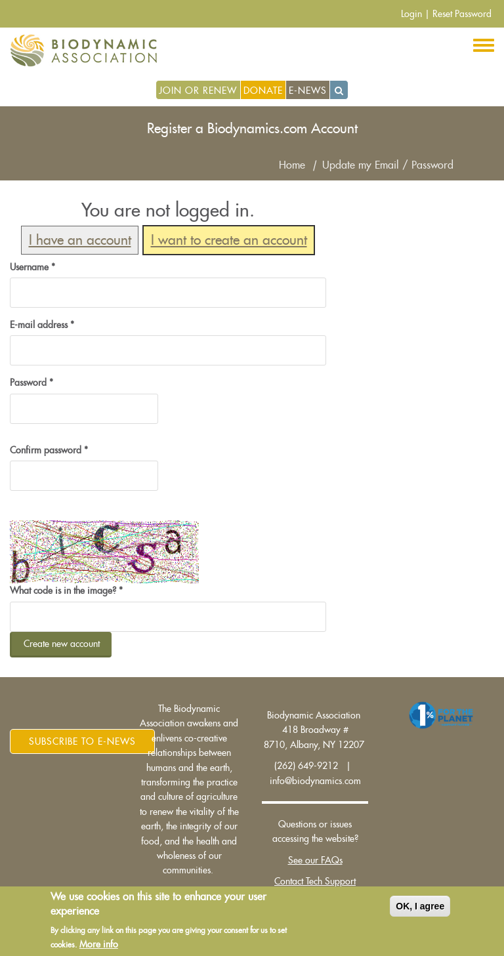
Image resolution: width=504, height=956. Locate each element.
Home (292, 165)
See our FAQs (315, 860)
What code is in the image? (66, 590)
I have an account (80, 240)
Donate (263, 90)
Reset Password (462, 13)
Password (31, 382)
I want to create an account (229, 240)
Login (411, 13)
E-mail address (42, 324)
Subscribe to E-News (82, 741)
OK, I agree (420, 906)
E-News (308, 90)
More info (98, 944)
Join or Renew (198, 90)
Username (32, 267)
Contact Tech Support (315, 881)
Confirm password (49, 450)
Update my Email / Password (387, 165)
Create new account (62, 643)
